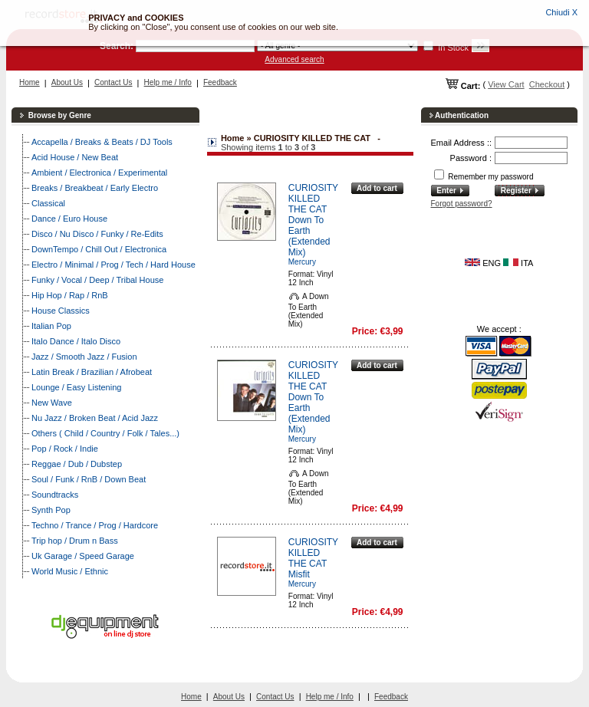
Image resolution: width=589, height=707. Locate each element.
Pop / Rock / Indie (64, 448)
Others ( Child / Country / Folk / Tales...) (105, 433)
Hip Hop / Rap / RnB (69, 295)
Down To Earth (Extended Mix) (309, 236)
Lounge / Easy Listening (76, 387)
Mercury (302, 262)
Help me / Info (168, 82)
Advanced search (294, 59)
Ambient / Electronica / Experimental (99, 172)
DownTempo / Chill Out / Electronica (98, 249)
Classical (48, 203)
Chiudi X (561, 12)
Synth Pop (51, 510)
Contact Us (113, 82)
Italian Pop (51, 325)
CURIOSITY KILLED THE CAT (313, 199)
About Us (67, 82)
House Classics (60, 310)
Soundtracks (54, 494)
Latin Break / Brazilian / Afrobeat (91, 372)
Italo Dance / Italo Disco (75, 341)
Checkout (546, 84)
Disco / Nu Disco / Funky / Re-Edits (97, 233)
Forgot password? (461, 203)
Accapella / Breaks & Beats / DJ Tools (102, 141)
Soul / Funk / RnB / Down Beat (88, 479)
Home (29, 82)
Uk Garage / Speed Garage (82, 556)
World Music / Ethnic (69, 571)
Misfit (299, 574)
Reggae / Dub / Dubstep (76, 464)
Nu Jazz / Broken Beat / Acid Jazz (94, 418)
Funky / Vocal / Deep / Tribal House (97, 279)
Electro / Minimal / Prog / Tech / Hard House (113, 264)
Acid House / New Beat (74, 157)
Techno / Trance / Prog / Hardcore (94, 525)
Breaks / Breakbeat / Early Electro (94, 187)
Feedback (220, 82)
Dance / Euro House (69, 218)
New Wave (51, 402)
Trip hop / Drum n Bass (74, 540)
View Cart (506, 84)
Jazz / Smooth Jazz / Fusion (84, 356)
